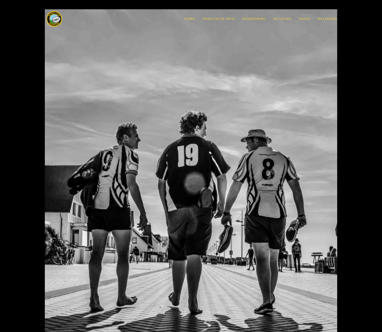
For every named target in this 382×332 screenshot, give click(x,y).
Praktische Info (218, 19)
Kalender (327, 19)
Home (189, 19)
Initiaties (282, 19)
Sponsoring (254, 19)
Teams (305, 19)
